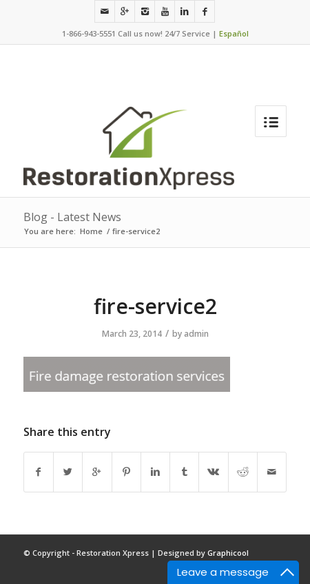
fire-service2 (155, 306)
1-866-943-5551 (89, 33)
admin (196, 334)
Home (91, 231)
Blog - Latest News (72, 217)
